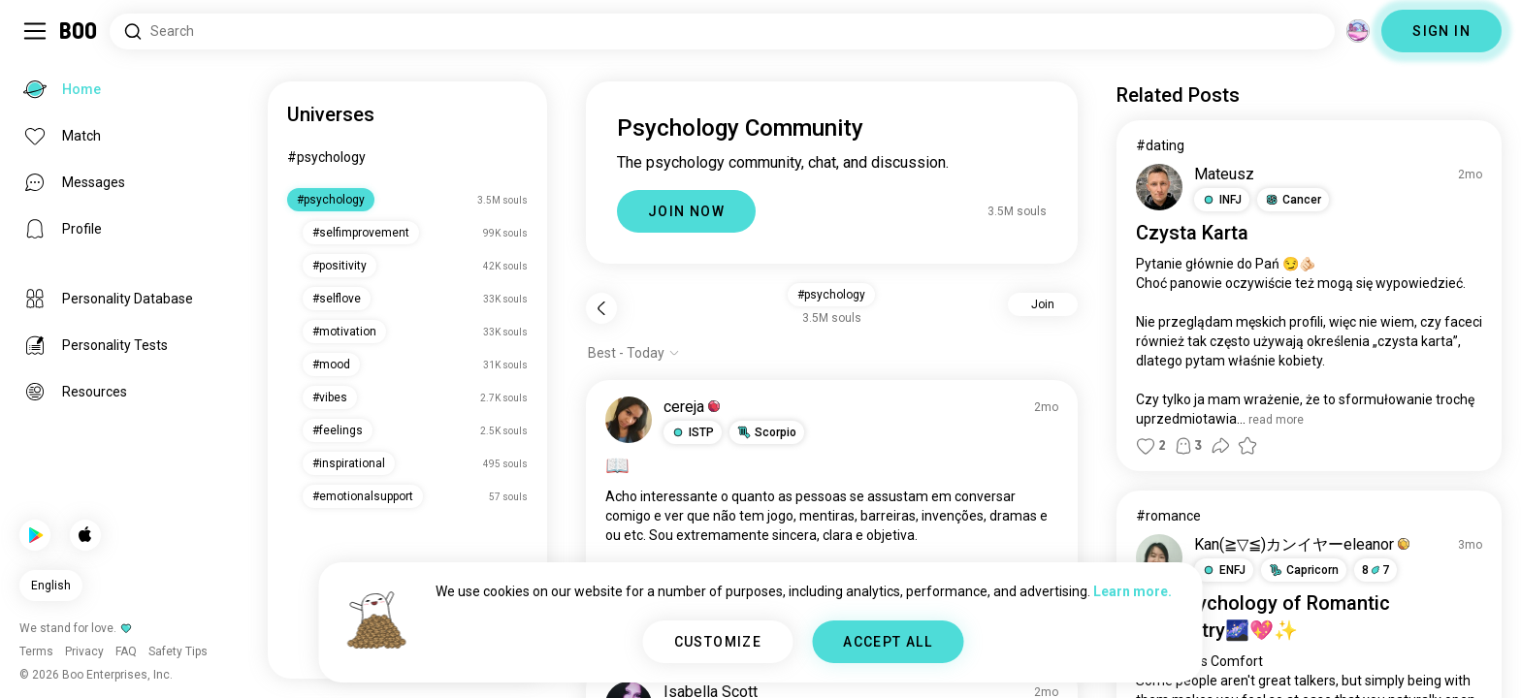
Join (1042, 304)
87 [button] (1375, 570)
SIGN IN (1441, 31)
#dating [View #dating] (1160, 145)
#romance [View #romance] (1168, 516)
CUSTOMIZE (718, 642)
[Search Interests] (722, 31)
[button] (692, 432)
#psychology (326, 157)
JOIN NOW (686, 211)
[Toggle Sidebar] (35, 31)
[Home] (79, 31)
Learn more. (1132, 591)
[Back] (601, 308)
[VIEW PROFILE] (628, 420)
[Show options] (634, 353)
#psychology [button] (831, 294)
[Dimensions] (1358, 31)
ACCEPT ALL (887, 642)
